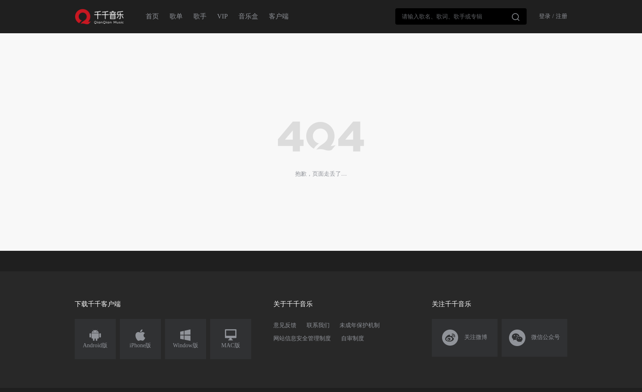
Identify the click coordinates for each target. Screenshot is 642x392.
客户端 (279, 16)
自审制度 (352, 338)
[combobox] (461, 16)
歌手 (199, 16)
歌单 (176, 16)
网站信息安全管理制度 (302, 338)
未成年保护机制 (359, 325)
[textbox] (461, 16)
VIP (222, 16)
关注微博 (465, 338)
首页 (152, 16)
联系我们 (318, 325)
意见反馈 (284, 325)
